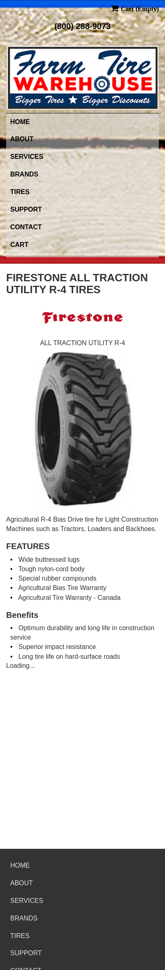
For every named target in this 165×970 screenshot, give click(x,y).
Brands (24, 174)
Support (26, 209)
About (22, 139)
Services (26, 156)
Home (20, 121)
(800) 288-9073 (82, 26)
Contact (26, 227)
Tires (19, 191)
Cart (19, 244)
